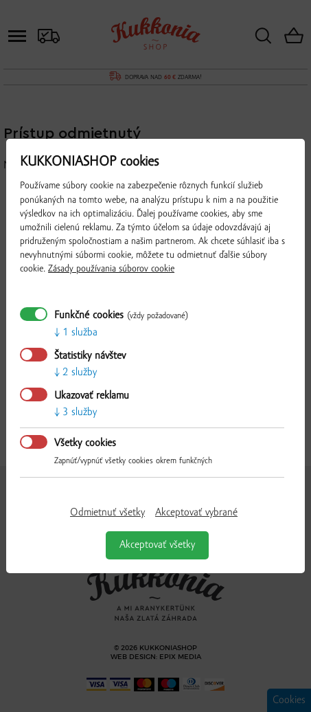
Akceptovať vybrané (196, 512)
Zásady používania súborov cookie (111, 269)
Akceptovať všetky (157, 544)
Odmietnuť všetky (107, 512)
